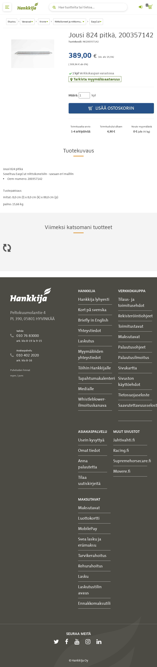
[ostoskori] (150, 7)
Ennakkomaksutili (94, 603)
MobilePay (87, 528)
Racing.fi (121, 450)
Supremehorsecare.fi (132, 460)
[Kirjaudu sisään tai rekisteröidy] (140, 7)
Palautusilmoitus (133, 357)
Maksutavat (129, 336)
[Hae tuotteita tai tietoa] (88, 7)
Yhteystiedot (89, 330)
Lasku (83, 576)
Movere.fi (121, 471)
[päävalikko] (7, 7)
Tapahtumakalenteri (96, 378)
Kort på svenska (92, 309)
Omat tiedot (89, 450)
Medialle (86, 388)
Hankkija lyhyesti (93, 299)
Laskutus (86, 341)
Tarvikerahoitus (92, 555)
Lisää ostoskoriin (111, 108)
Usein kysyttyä (91, 440)
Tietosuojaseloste (133, 395)
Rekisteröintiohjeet (135, 315)
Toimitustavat (130, 326)
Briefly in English (93, 320)
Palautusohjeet (132, 347)
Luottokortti (89, 518)
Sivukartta (127, 368)
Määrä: (73, 95)
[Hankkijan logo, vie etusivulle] (28, 6)
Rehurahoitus (90, 566)
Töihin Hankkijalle (94, 368)
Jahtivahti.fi (124, 440)
